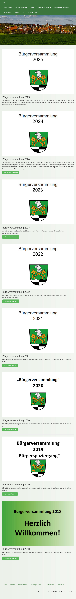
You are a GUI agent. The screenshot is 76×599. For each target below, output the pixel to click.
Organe (32, 7)
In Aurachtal (8, 7)
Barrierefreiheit (22, 585)
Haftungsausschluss (37, 585)
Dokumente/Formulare (61, 7)
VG (23, 12)
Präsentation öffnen (11, 173)
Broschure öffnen (10, 365)
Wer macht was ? (21, 7)
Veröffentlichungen (44, 7)
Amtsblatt (7, 12)
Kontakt (12, 585)
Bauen (16, 12)
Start (4, 2)
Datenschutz (50, 585)
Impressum (61, 585)
